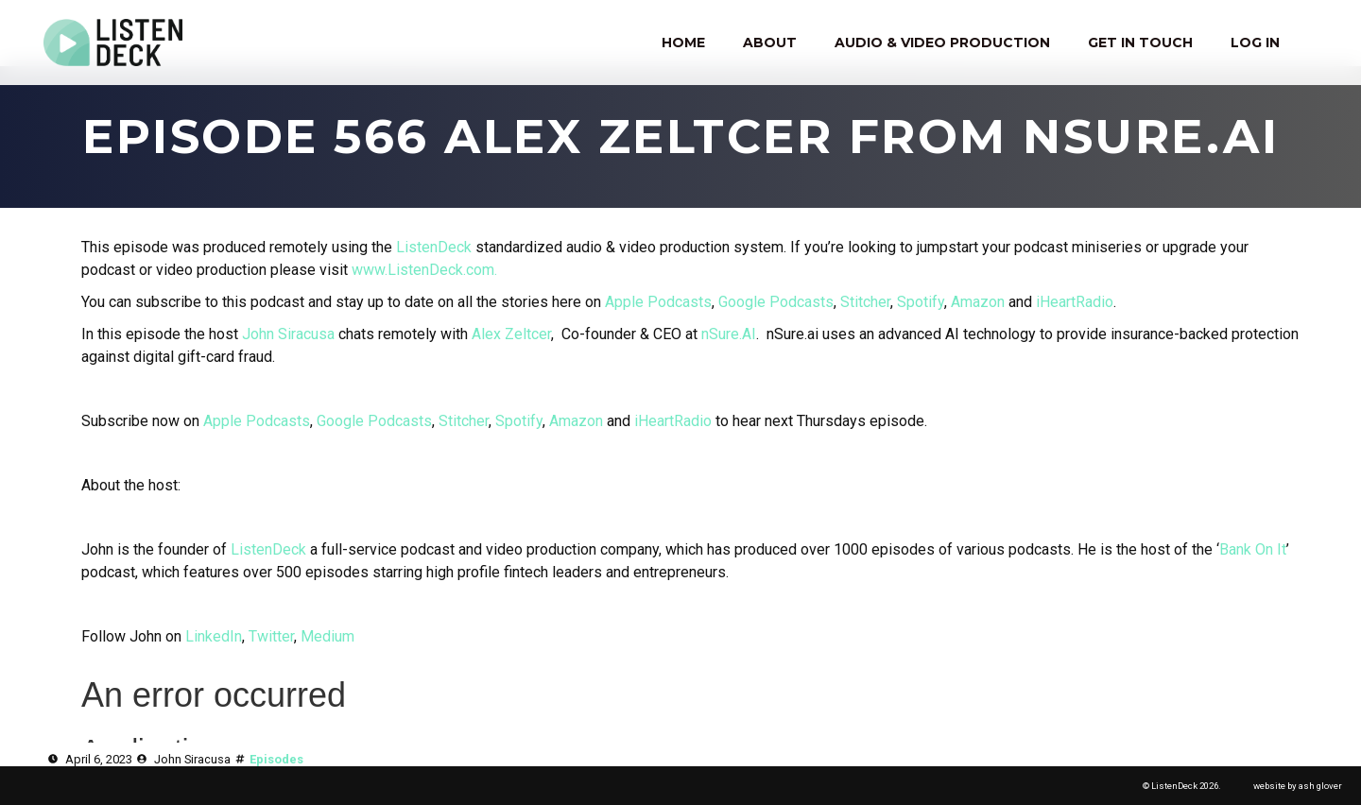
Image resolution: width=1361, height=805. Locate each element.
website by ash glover (1297, 785)
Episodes (276, 759)
